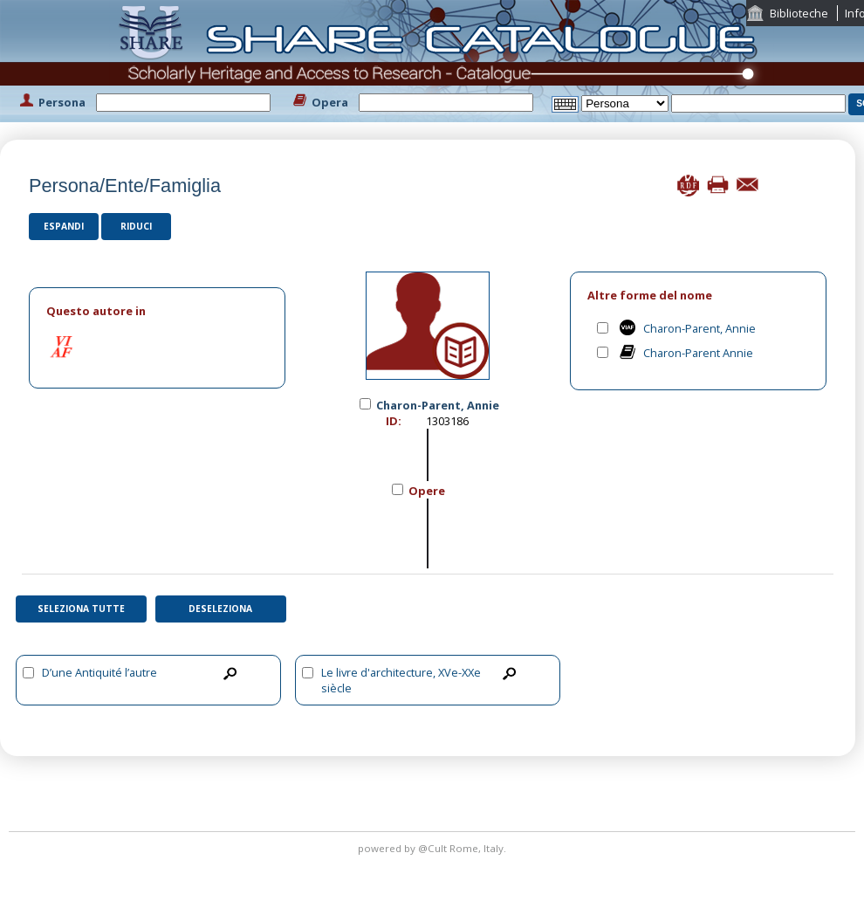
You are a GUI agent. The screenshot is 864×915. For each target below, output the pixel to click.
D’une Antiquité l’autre (99, 672)
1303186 (447, 421)
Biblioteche (799, 13)
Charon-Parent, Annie (699, 328)
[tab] (157, 311)
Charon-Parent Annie (698, 353)
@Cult (433, 848)
